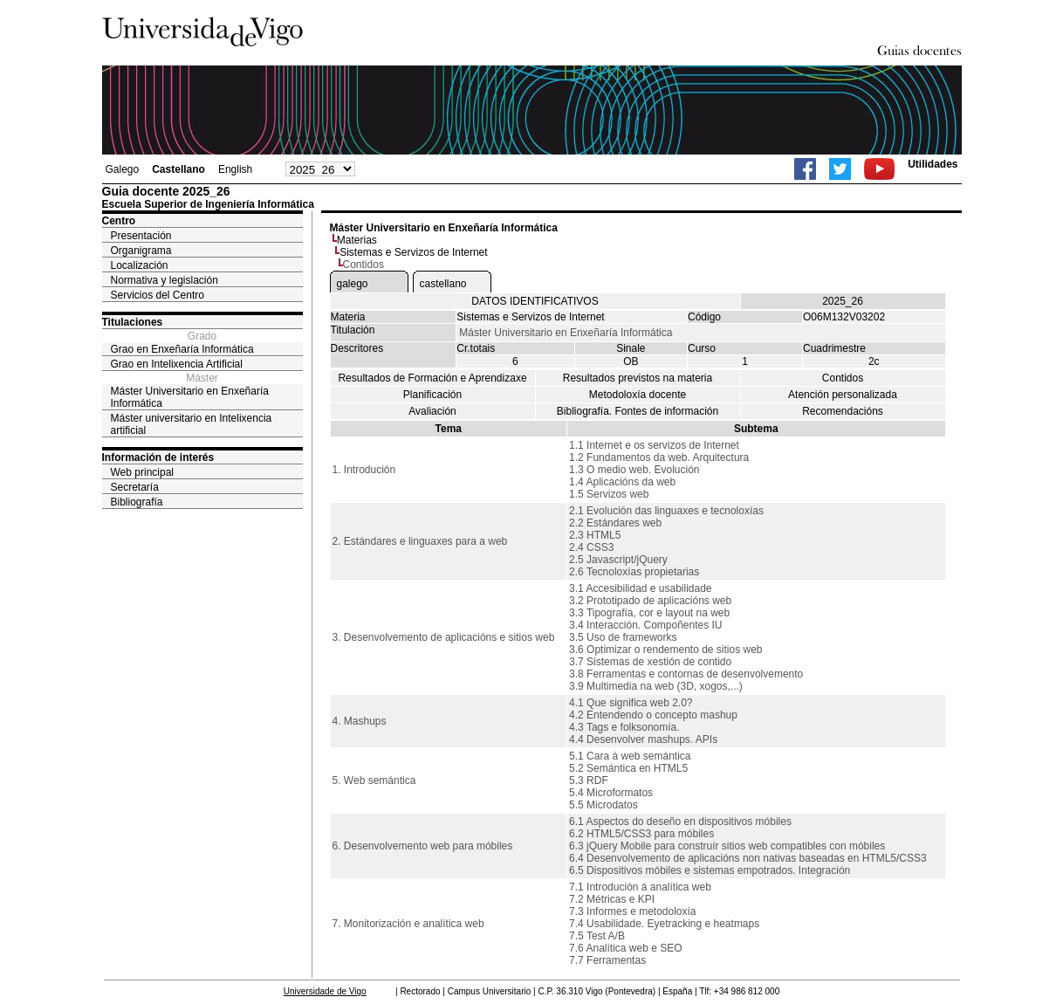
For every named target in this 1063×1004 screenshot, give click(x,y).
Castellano (178, 169)
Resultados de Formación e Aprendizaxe (432, 378)
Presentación (141, 236)
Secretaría (135, 487)
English (235, 169)
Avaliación (432, 411)
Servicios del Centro (157, 295)
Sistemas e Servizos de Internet (413, 252)
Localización (139, 265)
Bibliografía (137, 502)
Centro (119, 221)
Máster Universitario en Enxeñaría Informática (190, 397)
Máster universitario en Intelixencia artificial (191, 424)
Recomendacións (842, 411)
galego (352, 284)
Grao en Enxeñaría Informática (182, 349)
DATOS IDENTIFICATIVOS (534, 301)
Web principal (142, 472)
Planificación (432, 395)
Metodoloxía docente (637, 395)
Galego (123, 169)
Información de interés (158, 457)
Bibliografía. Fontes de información (637, 411)
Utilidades (932, 164)
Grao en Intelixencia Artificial (177, 364)
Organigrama (141, 250)
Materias (357, 240)
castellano (443, 284)
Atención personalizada (842, 395)
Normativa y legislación (164, 280)
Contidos (842, 378)
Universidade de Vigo (325, 991)
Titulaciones (132, 322)
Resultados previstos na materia (637, 378)
